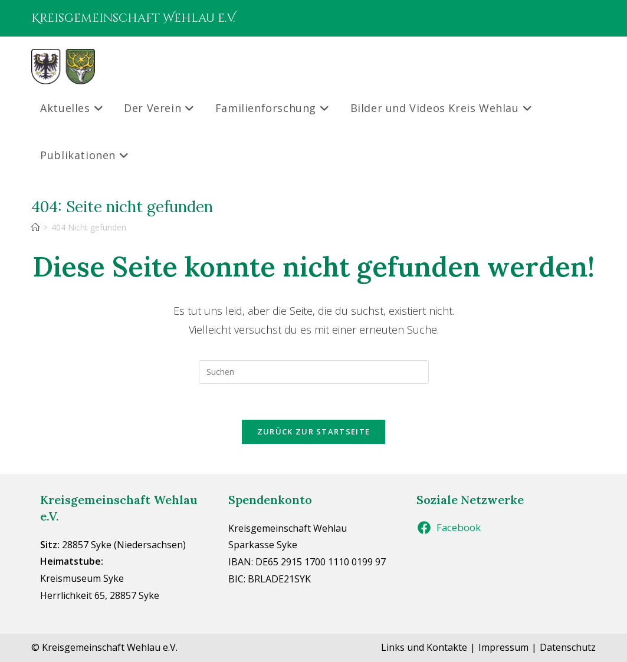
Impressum (503, 647)
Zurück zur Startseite (313, 431)
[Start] (35, 227)
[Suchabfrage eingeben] (314, 372)
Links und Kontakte (424, 647)
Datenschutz (568, 647)
